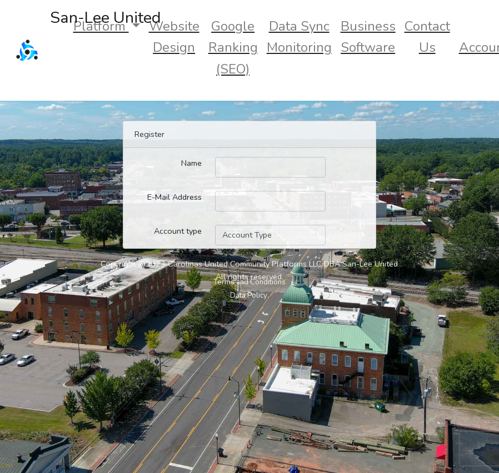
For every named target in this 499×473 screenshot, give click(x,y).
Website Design (174, 36)
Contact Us (427, 36)
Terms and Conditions (249, 282)
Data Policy (248, 295)
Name (191, 163)
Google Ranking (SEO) (233, 47)
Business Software (368, 36)
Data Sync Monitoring (299, 36)
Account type (178, 231)
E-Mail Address (174, 197)
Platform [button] (101, 26)
